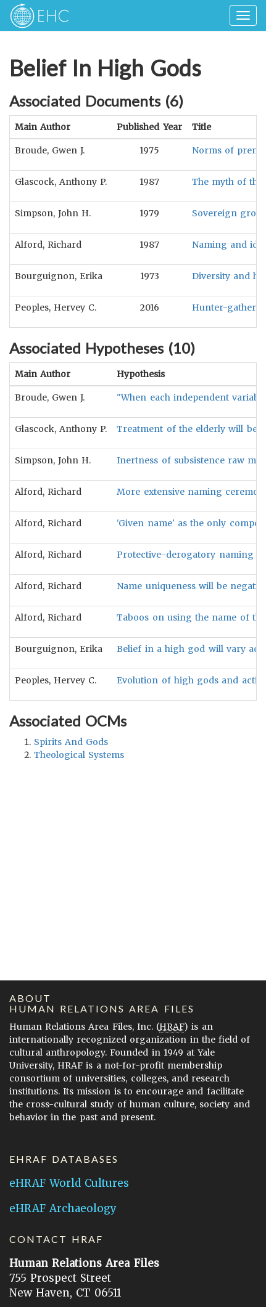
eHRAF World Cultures (69, 1183)
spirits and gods (71, 741)
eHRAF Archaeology (63, 1208)
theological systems (79, 754)
